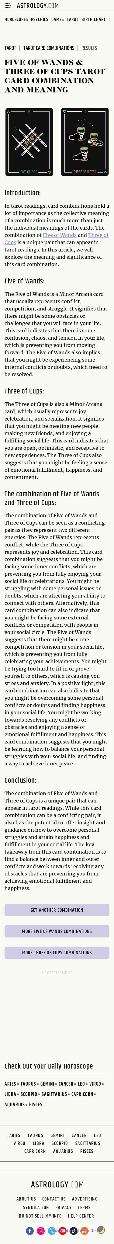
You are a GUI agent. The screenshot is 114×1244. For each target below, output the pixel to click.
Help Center (81, 1217)
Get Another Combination (57, 910)
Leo (81, 1084)
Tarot (72, 19)
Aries (10, 1084)
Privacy (63, 1208)
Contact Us (54, 1199)
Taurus (28, 1084)
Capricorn (82, 1094)
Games (57, 19)
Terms (84, 1208)
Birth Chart (93, 19)
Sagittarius (54, 1094)
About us (26, 1199)
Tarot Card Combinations (48, 48)
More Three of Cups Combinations (57, 953)
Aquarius (15, 1105)
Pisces (36, 1105)
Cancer (66, 1084)
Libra (10, 1094)
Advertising (85, 1199)
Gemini (47, 1084)
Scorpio (29, 1094)
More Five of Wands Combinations (57, 931)
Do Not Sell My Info (40, 1217)
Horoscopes (16, 19)
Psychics (39, 19)
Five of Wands (60, 235)
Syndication (36, 1208)
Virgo (95, 1084)
